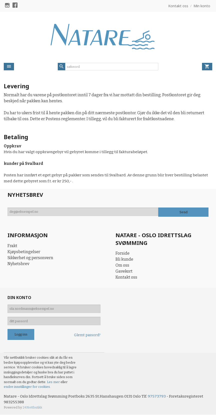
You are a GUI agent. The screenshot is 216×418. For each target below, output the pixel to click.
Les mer (53, 385)
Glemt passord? (87, 338)
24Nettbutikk (32, 411)
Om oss (122, 266)
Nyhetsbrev (18, 264)
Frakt (12, 246)
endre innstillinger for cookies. (27, 390)
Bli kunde (124, 260)
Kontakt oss (126, 278)
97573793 (159, 399)
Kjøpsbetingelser (24, 252)
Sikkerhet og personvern (30, 258)
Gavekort (124, 272)
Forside (123, 254)
